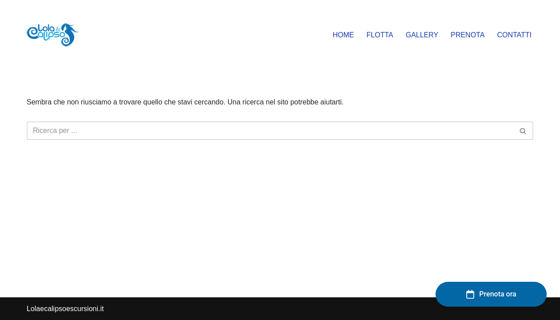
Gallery (422, 35)
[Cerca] (270, 130)
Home (343, 35)
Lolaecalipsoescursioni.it (65, 308)
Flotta (380, 35)
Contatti (514, 35)
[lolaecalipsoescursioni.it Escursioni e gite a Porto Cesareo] (53, 34)
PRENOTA (467, 35)
